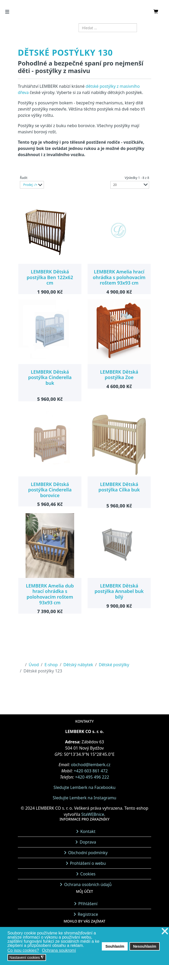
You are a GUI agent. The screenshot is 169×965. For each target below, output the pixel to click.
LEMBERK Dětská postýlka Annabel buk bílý (119, 591)
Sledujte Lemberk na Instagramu (84, 798)
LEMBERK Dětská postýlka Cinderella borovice (50, 489)
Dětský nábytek (78, 664)
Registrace (88, 914)
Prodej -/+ (30, 185)
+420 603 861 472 (90, 771)
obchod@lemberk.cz (91, 764)
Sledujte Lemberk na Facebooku (84, 787)
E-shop (51, 664)
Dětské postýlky (114, 664)
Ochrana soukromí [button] (59, 950)
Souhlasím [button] (114, 946)
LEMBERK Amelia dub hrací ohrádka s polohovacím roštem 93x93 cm (50, 594)
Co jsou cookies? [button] (23, 950)
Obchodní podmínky (88, 852)
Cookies (88, 874)
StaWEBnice (92, 814)
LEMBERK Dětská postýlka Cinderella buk (50, 377)
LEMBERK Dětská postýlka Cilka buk (119, 487)
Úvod (34, 664)
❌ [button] (164, 931)
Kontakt (88, 831)
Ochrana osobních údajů (88, 884)
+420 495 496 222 (92, 777)
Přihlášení (87, 903)
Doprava (88, 842)
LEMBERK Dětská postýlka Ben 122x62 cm (50, 277)
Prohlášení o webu (88, 863)
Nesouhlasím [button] (144, 946)
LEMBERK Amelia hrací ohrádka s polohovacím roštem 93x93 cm (119, 277)
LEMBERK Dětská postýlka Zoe (119, 375)
